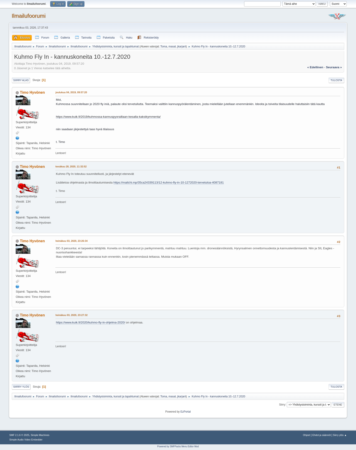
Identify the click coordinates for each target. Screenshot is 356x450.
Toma (163, 46)
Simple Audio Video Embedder (25, 439)
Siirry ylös (21, 386)
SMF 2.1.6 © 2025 (19, 435)
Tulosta (336, 80)
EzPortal (185, 411)
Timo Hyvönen (32, 92)
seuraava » (334, 67)
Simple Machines (40, 435)
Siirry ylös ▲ (340, 435)
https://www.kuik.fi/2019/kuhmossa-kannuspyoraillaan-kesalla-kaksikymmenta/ (108, 116)
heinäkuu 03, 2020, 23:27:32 (71, 315)
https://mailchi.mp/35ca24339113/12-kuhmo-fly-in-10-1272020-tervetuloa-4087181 (169, 182)
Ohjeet (306, 435)
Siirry (282, 404)
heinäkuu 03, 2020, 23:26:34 (71, 241)
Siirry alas (21, 80)
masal (172, 46)
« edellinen (315, 67)
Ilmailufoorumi (28, 16)
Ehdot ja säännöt (321, 435)
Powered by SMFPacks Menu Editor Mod (178, 446)
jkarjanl (181, 46)
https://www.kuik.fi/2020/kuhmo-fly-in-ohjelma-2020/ (90, 322)
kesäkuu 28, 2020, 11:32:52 (71, 166)
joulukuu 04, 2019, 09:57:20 (71, 92)
